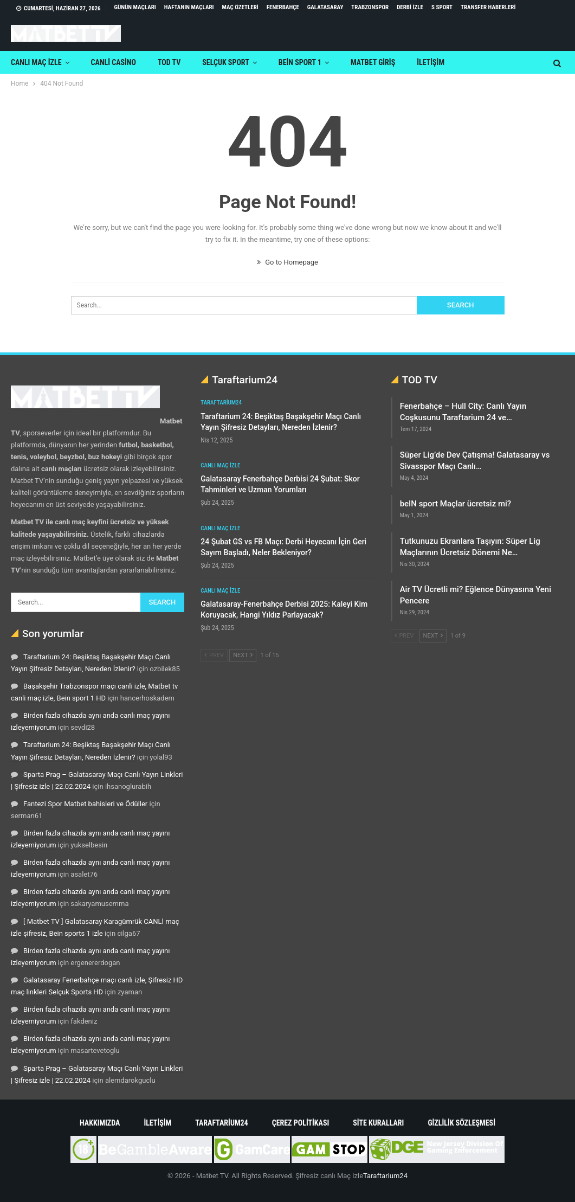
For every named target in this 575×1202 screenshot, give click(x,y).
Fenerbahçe (283, 7)
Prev (214, 655)
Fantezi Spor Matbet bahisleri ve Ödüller (85, 804)
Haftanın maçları (189, 7)
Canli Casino (113, 62)
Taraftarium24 (221, 402)
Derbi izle (410, 7)
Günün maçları (135, 7)
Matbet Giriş (373, 62)
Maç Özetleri (240, 7)
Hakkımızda (100, 1123)
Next (243, 655)
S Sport (442, 7)
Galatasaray (325, 7)
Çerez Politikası (301, 1123)
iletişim (430, 62)
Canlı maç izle (36, 62)
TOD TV (169, 62)
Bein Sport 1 (300, 62)
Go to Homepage (287, 262)
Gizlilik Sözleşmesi (461, 1123)
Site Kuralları (378, 1123)
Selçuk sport (225, 62)
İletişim (157, 1123)
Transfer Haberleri (488, 7)
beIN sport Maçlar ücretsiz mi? (455, 504)
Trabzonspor (370, 7)
